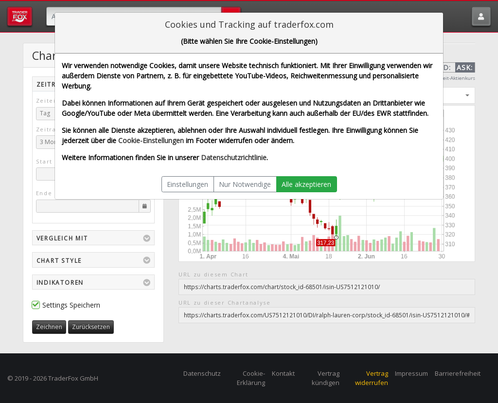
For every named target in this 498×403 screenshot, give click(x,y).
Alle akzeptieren (306, 184)
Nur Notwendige (245, 184)
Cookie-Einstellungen (151, 140)
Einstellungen (187, 184)
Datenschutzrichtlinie (234, 157)
